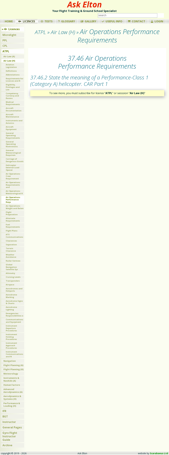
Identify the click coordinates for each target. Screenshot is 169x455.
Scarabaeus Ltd (159, 453)
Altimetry (10, 273)
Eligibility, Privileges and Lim (13, 87)
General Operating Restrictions (12, 144)
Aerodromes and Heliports (14, 289)
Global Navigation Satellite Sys (12, 267)
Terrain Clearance (11, 249)
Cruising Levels (13, 277)
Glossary (66, 21)
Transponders (13, 281)
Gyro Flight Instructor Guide (9, 436)
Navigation (9, 360)
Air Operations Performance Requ (13, 199)
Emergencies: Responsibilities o (14, 314)
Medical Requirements (13, 103)
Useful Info (112, 21)
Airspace (10, 284)
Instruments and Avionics (14, 121)
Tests (47, 21)
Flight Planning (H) (13, 369)
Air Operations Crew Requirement (13, 176)
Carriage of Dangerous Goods (14, 160)
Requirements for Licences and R (14, 79)
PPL (4, 40)
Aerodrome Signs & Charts (14, 302)
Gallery (88, 21)
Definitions (11, 71)
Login (157, 21)
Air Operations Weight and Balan (15, 207)
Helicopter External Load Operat (12, 167)
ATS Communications (14, 235)
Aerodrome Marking (11, 295)
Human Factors (11, 384)
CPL (4, 46)
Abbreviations (12, 74)
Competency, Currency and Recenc (12, 95)
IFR (4, 411)
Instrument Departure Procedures (11, 328)
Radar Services (13, 261)
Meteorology (10, 373)
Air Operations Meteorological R (14, 192)
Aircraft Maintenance (12, 115)
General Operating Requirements (13, 135)
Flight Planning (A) (13, 365)
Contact (136, 21)
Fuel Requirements (13, 225)
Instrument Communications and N (14, 354)
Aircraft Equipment (11, 128)
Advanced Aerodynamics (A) (12, 390)
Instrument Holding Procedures (11, 336)
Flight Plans (11, 230)
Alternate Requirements (13, 219)
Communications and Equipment (14, 320)
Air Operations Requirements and (13, 184)
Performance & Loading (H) (11, 405)
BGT (5, 416)
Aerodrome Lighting (11, 308)
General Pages (12, 427)
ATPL (5, 51)
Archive (7, 445)
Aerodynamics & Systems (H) (12, 397)
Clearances (11, 240)
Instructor (9, 422)
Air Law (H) (9, 60)
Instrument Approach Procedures (11, 345)
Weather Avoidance (11, 255)
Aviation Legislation (11, 65)
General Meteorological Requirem (13, 152)
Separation (11, 244)
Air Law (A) (9, 56)
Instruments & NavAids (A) (11, 379)
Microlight (9, 35)
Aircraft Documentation (13, 109)
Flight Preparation (12, 213)
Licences (26, 21)
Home (9, 21)
